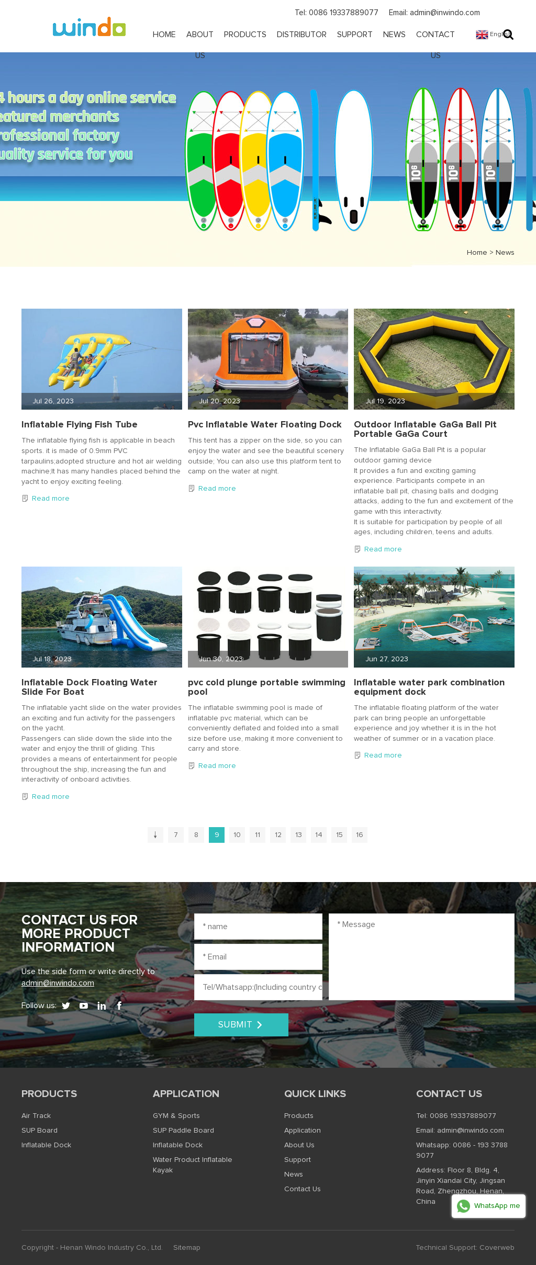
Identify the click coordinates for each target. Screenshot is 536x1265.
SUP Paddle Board (183, 1130)
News (394, 34)
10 (237, 835)
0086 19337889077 (463, 1116)
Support (355, 34)
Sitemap (186, 1247)
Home (164, 34)
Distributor (302, 34)
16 (359, 835)
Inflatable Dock (46, 1145)
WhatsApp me (488, 1206)
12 (278, 835)
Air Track (36, 1116)
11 (257, 835)
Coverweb (497, 1247)
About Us (200, 45)
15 (339, 835)
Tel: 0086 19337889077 (336, 13)
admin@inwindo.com (57, 983)
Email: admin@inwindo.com (434, 13)
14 (318, 835)
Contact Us (435, 45)
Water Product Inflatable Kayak (192, 1165)
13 (298, 835)
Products (245, 34)
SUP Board (39, 1130)
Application (186, 1094)
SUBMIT (241, 1024)
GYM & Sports (176, 1116)
